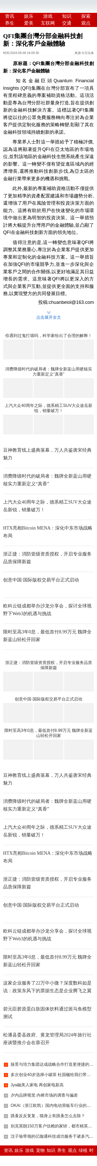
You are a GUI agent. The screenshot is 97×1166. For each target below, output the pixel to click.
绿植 (83, 1150)
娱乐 (28, 16)
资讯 (9, 16)
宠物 (40, 1150)
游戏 (48, 16)
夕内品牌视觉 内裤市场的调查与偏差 (44, 1095)
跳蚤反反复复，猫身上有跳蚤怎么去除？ (48, 1116)
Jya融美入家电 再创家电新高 (37, 1085)
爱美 (28, 23)
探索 (86, 16)
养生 (9, 23)
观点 (72, 1150)
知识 (66, 16)
